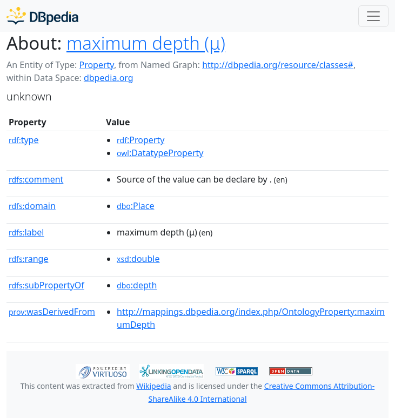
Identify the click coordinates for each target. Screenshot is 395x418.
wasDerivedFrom (52, 312)
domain (32, 206)
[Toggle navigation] (373, 16)
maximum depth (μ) (145, 43)
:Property (140, 140)
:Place (135, 206)
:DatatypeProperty (160, 153)
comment (36, 179)
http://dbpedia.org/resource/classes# (277, 65)
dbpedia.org (108, 78)
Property (96, 65)
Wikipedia (153, 386)
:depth (137, 285)
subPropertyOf (46, 285)
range (28, 259)
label (26, 232)
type (24, 140)
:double (138, 259)
